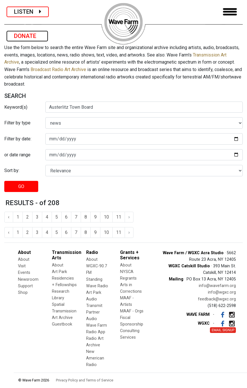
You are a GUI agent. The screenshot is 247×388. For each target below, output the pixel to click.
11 (118, 217)
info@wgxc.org (222, 292)
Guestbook (62, 324)
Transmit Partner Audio (94, 312)
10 (106, 217)
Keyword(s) (15, 107)
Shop (23, 292)
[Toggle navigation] (229, 12)
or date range (17, 154)
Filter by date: (17, 139)
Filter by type (17, 123)
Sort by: (11, 170)
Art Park (59, 271)
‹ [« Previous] (8, 217)
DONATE (27, 36)
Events (24, 272)
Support (25, 286)
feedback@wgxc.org (217, 299)
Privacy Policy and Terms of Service (84, 380)
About (23, 259)
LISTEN (27, 11)
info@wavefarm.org (217, 285)
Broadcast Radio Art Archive (58, 69)
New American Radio (95, 358)
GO (21, 186)
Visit (22, 266)
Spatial (58, 304)
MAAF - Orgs (131, 311)
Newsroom (28, 279)
